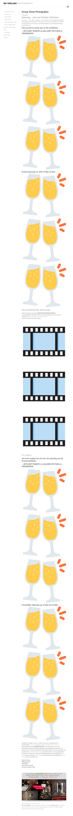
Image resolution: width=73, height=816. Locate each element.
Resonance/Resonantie (10, 22)
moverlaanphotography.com (44, 23)
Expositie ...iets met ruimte (42, 20)
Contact (6, 37)
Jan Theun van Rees (52, 807)
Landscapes (7, 19)
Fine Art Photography (53, 20)
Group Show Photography (51, 21)
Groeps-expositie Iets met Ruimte (36, 21)
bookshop (6, 32)
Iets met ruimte (34, 744)
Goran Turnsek (35, 807)
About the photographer (10, 27)
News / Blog (31, 20)
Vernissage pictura (26, 25)
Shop (5, 29)
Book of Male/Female (9, 24)
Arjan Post (61, 805)
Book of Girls (7, 17)
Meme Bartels (30, 808)
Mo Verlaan (34, 23)
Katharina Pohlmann (46, 805)
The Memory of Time (9, 11)
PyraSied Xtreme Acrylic (35, 751)
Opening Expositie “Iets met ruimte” (31, 803)
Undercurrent (7, 14)
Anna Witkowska (35, 805)
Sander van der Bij (39, 808)
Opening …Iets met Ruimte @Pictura (40, 17)
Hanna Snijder (38, 755)
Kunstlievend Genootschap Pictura (38, 316)
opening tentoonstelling (56, 23)
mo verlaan (24, 20)
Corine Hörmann (26, 807)
